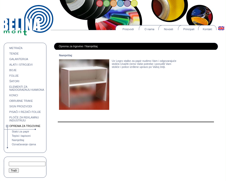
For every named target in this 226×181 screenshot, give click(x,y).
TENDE (14, 53)
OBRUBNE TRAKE (21, 100)
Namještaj (18, 140)
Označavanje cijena (24, 144)
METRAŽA (16, 48)
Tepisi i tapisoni (21, 135)
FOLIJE (14, 75)
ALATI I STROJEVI (21, 64)
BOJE (13, 70)
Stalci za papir (20, 131)
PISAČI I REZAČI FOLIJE (25, 111)
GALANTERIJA (18, 59)
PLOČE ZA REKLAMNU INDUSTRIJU (24, 119)
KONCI (13, 95)
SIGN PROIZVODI (20, 106)
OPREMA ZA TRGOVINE (24, 125)
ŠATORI (14, 81)
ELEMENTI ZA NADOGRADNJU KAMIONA (26, 88)
